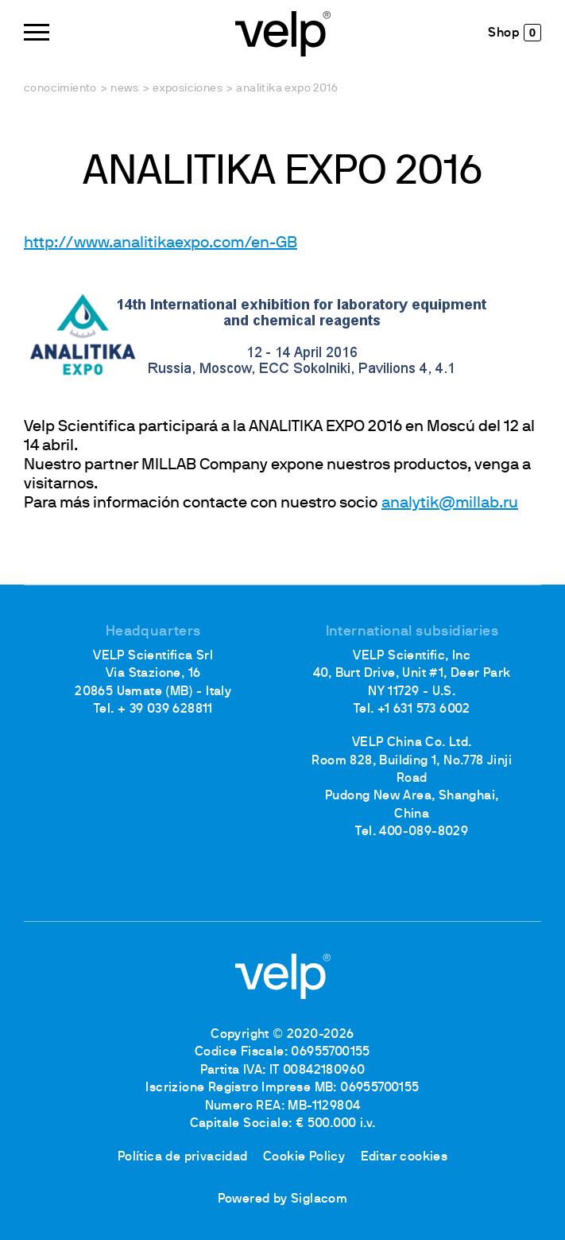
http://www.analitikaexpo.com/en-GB (160, 243)
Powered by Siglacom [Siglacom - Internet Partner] (283, 1199)
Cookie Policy (304, 1157)
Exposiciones (188, 89)
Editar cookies (404, 1157)
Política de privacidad (183, 1157)
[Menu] (36, 32)
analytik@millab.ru (449, 503)
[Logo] (283, 32)
